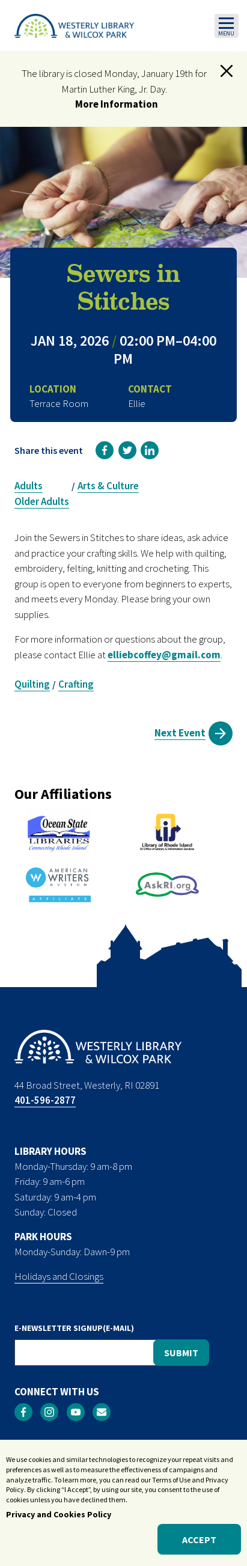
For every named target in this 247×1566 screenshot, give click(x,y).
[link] (105, 450)
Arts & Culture (108, 485)
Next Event (180, 732)
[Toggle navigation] (227, 26)
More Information (116, 104)
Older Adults (41, 501)
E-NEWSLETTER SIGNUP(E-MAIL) (74, 1328)
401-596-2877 (45, 1100)
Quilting (32, 684)
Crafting (76, 684)
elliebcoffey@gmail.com (164, 654)
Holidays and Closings (58, 1276)
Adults (28, 485)
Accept (199, 1546)
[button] (227, 71)
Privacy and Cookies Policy (58, 1521)
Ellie (136, 403)
